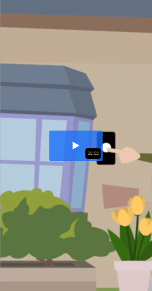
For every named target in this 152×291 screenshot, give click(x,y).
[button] (76, 146)
